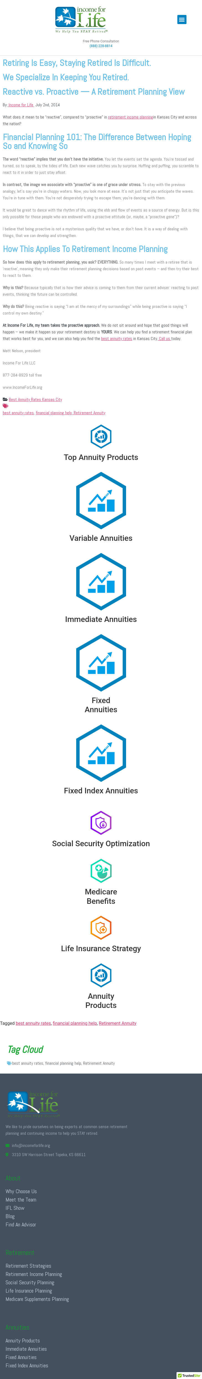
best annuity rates (116, 338)
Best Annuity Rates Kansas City (35, 399)
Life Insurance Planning (29, 1290)
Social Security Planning (30, 1282)
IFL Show (15, 1207)
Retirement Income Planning (34, 1274)
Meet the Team (21, 1199)
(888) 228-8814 (101, 46)
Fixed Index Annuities (27, 1365)
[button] (181, 19)
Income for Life (21, 105)
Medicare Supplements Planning (37, 1299)
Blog (10, 1216)
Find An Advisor (21, 1224)
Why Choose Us (21, 1191)
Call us (164, 338)
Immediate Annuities (26, 1348)
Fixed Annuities (21, 1357)
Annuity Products (23, 1340)
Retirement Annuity (89, 413)
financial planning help (54, 413)
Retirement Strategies (28, 1265)
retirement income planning (130, 117)
